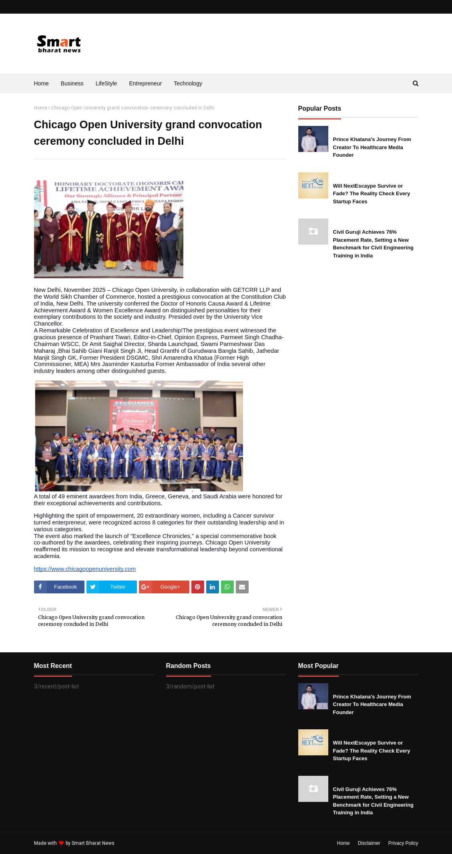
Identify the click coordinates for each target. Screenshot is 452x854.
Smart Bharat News (93, 843)
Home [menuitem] (41, 83)
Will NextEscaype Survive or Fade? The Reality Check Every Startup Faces (371, 193)
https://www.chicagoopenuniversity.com (85, 569)
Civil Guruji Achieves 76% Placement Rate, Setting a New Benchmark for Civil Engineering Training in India (373, 244)
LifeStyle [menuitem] (106, 83)
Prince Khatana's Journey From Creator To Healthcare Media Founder (372, 147)
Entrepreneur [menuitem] (145, 83)
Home (40, 108)
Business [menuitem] (72, 83)
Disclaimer (369, 843)
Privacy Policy (403, 843)
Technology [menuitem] (188, 83)
